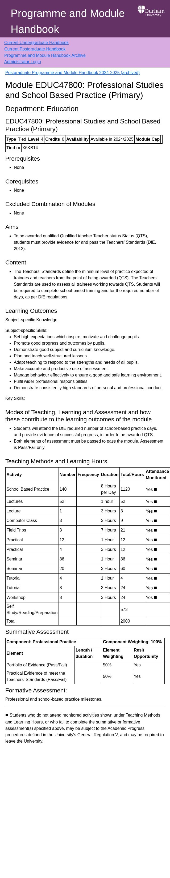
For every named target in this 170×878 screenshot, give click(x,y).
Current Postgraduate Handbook (34, 49)
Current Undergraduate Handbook (36, 42)
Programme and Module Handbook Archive (45, 55)
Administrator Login (22, 61)
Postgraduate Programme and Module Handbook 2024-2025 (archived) (72, 72)
